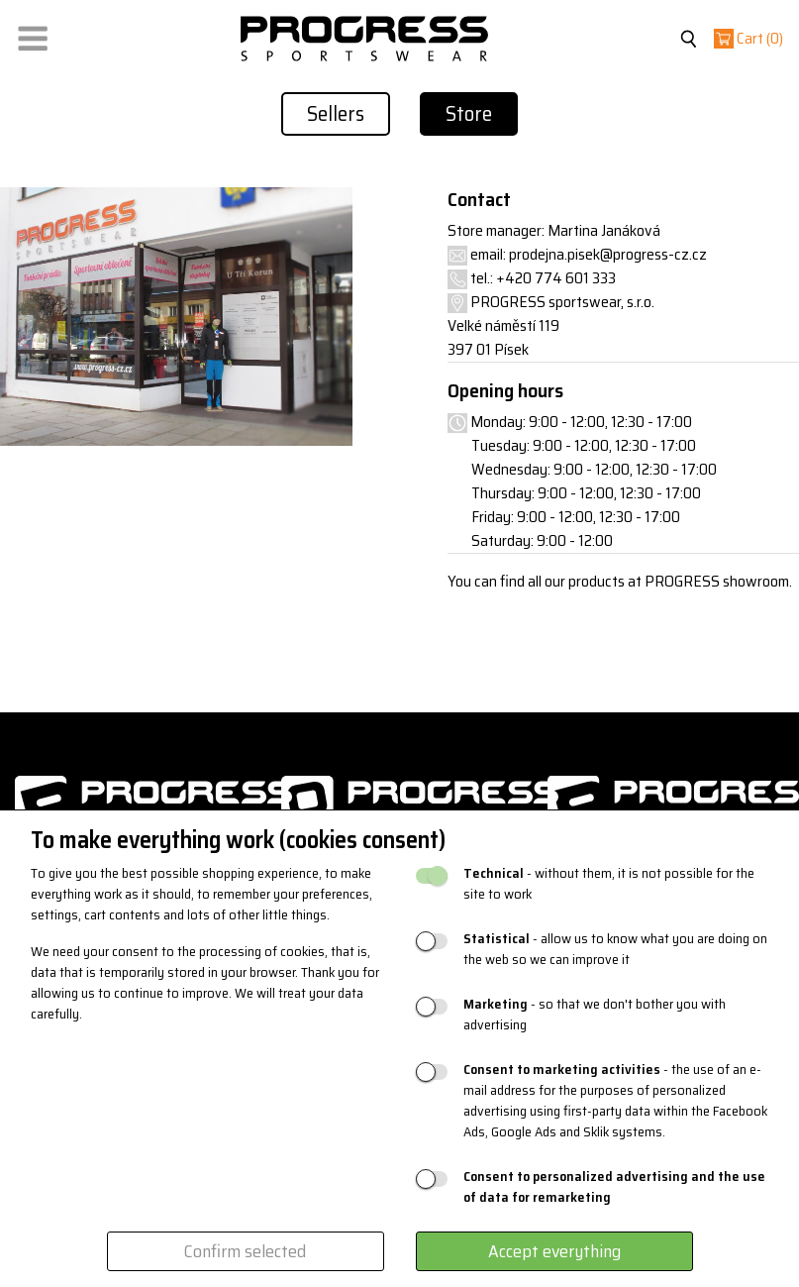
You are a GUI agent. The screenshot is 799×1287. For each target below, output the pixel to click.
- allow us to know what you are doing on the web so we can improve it (615, 949)
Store (469, 113)
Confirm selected (245, 1251)
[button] (33, 34)
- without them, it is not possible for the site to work (608, 884)
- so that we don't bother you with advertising (594, 1014)
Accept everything (554, 1251)
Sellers (335, 113)
